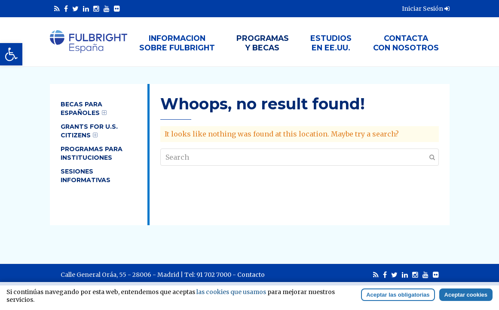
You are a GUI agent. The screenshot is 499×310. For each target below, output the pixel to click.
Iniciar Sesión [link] (426, 8)
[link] (11, 54)
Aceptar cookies (465, 294)
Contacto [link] (251, 275)
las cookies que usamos (231, 292)
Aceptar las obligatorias (397, 294)
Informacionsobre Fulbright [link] (177, 43)
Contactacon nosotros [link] (406, 43)
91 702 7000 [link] (213, 275)
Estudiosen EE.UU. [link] (331, 43)
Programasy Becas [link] (262, 43)
